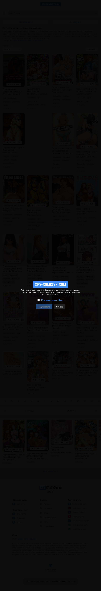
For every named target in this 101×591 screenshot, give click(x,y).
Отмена (59, 307)
